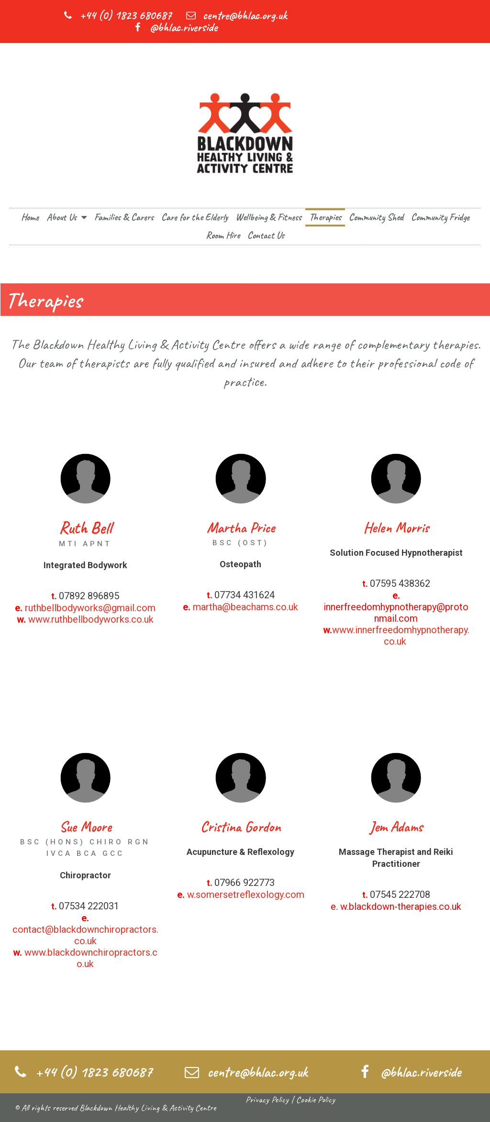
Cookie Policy (315, 1099)
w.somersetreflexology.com (245, 894)
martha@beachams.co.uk (245, 607)
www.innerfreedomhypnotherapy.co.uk (400, 635)
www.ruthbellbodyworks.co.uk (91, 619)
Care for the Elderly (194, 217)
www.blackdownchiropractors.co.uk (90, 958)
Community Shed (376, 217)
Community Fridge (440, 217)
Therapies (325, 217)
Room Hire (223, 235)
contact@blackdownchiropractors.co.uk (85, 935)
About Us (66, 217)
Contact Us (265, 235)
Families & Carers (124, 217)
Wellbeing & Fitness (268, 217)
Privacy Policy (267, 1099)
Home (30, 217)
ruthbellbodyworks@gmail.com (90, 608)
